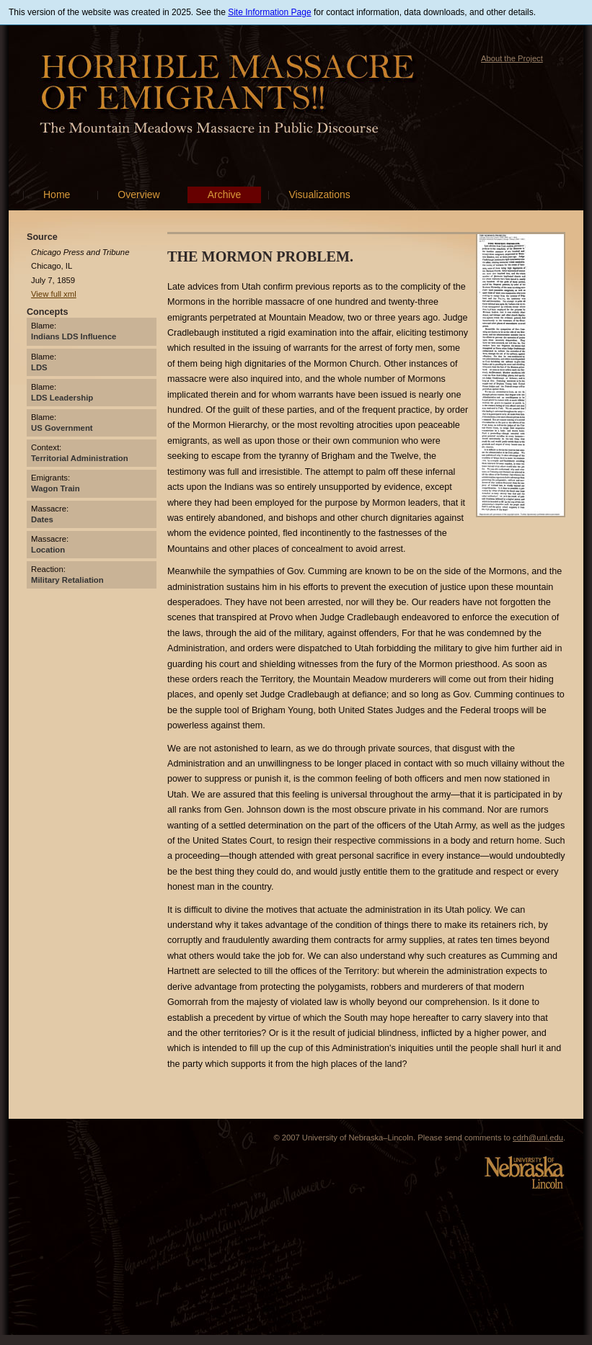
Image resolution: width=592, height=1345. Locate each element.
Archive (225, 194)
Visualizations (319, 194)
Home (56, 194)
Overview (138, 194)
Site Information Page (269, 12)
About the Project (512, 58)
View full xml (53, 294)
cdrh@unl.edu (538, 1137)
